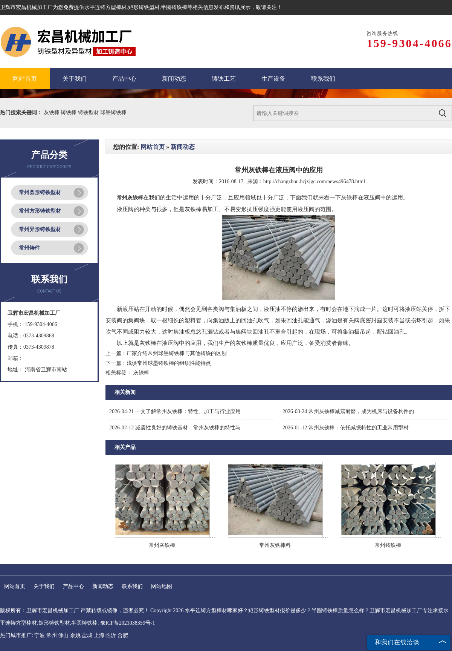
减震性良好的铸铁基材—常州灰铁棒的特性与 (175, 427)
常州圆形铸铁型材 (40, 192)
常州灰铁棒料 (275, 545)
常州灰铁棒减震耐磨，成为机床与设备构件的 (348, 411)
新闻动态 (183, 147)
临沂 (110, 635)
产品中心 (73, 586)
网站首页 (152, 147)
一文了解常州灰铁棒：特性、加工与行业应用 (175, 411)
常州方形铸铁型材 (40, 211)
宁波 (39, 635)
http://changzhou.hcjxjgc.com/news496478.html (314, 181)
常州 (51, 635)
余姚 (75, 635)
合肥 (123, 635)
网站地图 (161, 586)
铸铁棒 (69, 112)
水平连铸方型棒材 (105, 7)
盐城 (87, 635)
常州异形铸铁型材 (40, 229)
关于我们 (44, 586)
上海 (99, 635)
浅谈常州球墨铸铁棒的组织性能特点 (169, 363)
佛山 (63, 635)
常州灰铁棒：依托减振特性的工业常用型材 (345, 427)
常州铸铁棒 (388, 545)
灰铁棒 (52, 112)
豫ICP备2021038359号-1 (127, 623)
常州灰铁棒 (162, 545)
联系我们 (132, 586)
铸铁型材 (89, 112)
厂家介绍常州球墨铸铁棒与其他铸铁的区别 (177, 353)
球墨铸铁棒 (113, 112)
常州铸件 (29, 248)
